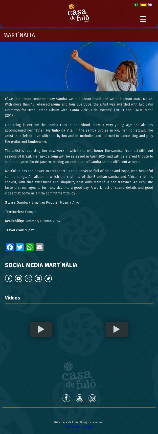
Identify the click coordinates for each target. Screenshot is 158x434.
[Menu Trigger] (143, 19)
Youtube (79, 398)
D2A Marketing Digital (79, 427)
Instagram (93, 398)
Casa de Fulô (79, 375)
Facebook (66, 398)
